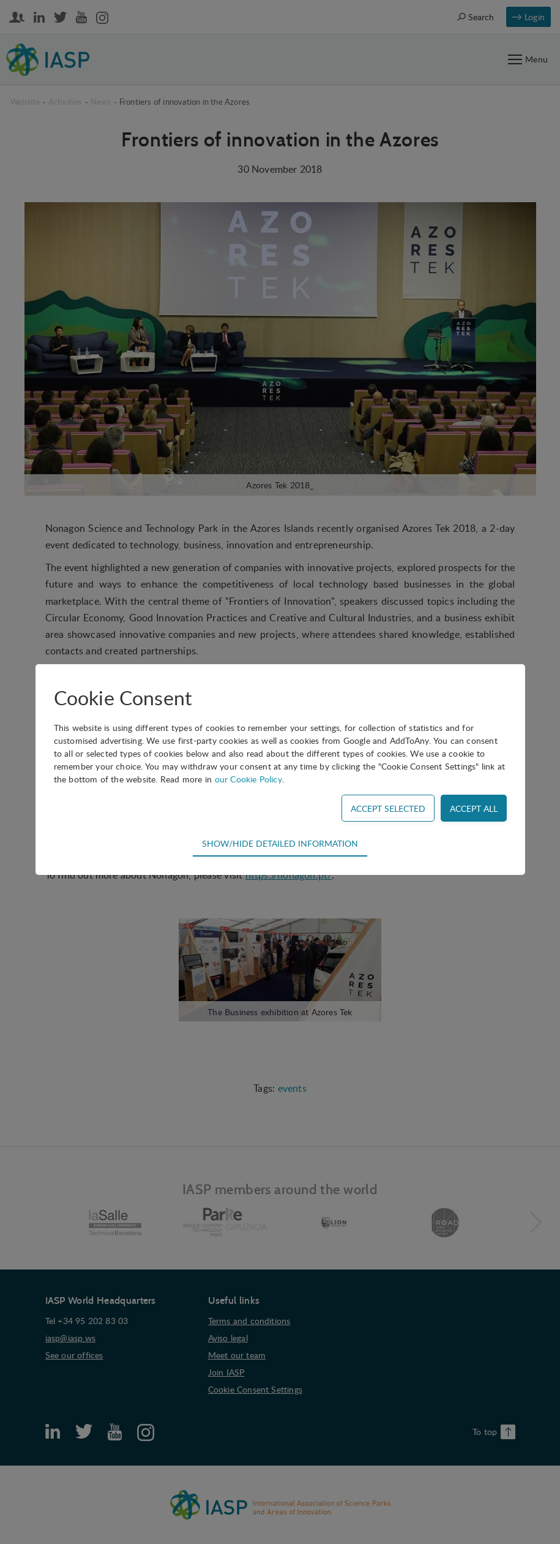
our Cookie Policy (248, 779)
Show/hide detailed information (280, 843)
